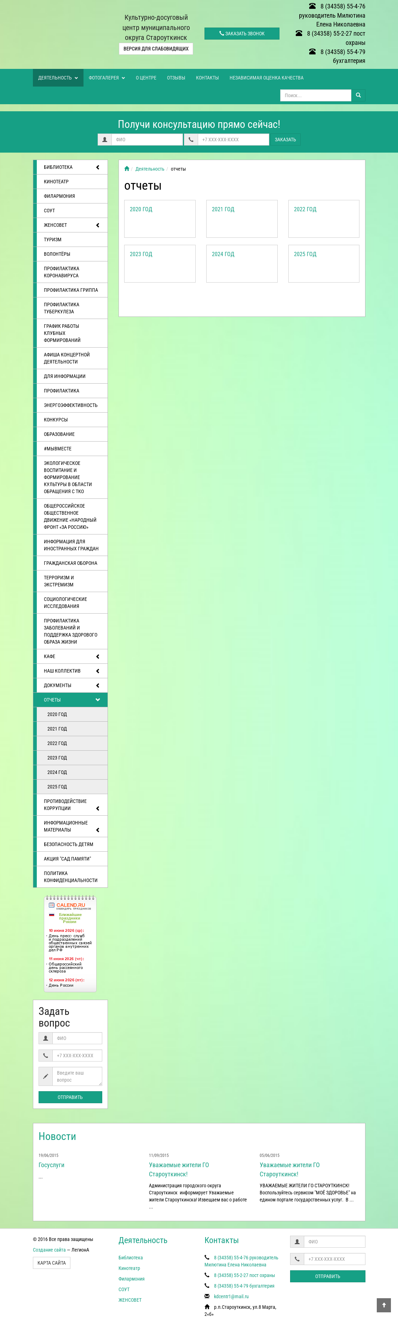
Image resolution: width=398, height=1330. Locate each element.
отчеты (72, 700)
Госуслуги (51, 1165)
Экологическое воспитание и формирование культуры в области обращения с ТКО (68, 477)
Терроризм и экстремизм (59, 581)
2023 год (57, 758)
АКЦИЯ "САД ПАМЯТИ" (67, 859)
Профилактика (61, 391)
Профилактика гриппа (71, 290)
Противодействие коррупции (72, 805)
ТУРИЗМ (53, 239)
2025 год (57, 787)
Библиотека (72, 167)
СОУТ (49, 210)
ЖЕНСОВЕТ (72, 225)
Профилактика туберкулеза (61, 308)
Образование (59, 434)
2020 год (57, 714)
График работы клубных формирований (62, 333)
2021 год (57, 729)
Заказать (285, 139)
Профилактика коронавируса (61, 272)
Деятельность (58, 78)
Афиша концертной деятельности (67, 358)
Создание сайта (49, 1250)
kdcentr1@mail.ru (231, 1296)
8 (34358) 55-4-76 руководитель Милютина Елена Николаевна (332, 15)
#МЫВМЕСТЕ (57, 448)
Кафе (72, 656)
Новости (57, 1136)
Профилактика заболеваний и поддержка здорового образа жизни (70, 631)
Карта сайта (52, 1263)
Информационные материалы (72, 827)
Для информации (65, 376)
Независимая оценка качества (267, 78)
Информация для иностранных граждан (71, 545)
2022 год (57, 743)
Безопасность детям (68, 844)
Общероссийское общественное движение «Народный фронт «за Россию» (70, 516)
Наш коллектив (72, 671)
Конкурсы (56, 419)
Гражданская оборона (70, 563)
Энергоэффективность (71, 405)
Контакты (207, 78)
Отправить (70, 1097)
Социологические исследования (65, 602)
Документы (72, 685)
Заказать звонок (242, 33)
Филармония (59, 196)
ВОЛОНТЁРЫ (57, 254)
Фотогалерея (107, 78)
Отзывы (176, 78)
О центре (146, 78)
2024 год (57, 772)
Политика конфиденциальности (71, 876)
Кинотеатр (56, 181)
